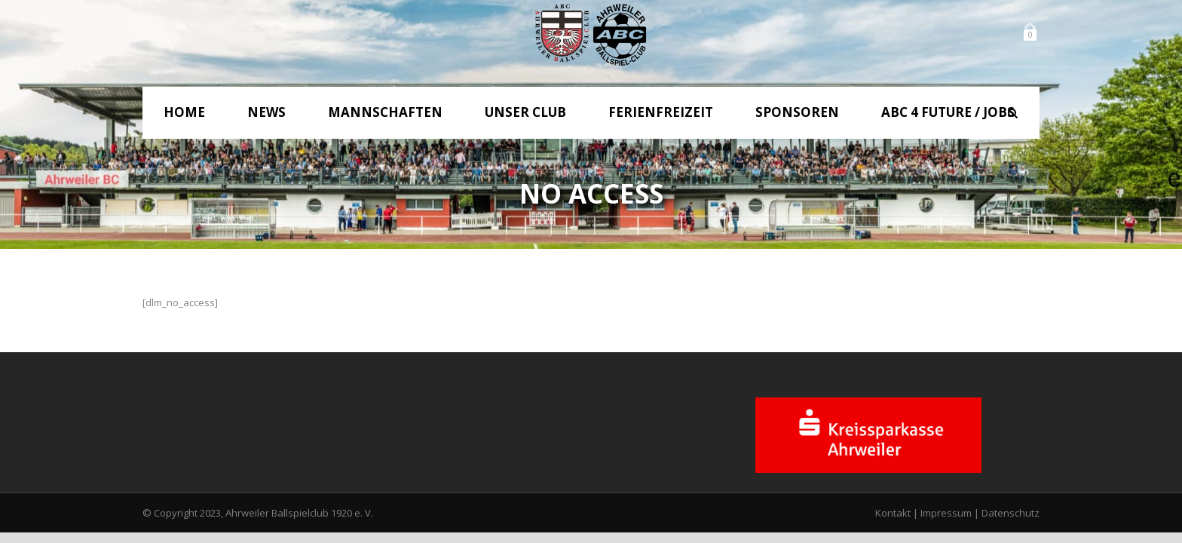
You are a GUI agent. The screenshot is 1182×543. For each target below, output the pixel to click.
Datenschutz (1010, 513)
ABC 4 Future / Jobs (948, 112)
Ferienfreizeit (660, 112)
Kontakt (893, 513)
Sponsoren (797, 112)
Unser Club (525, 112)
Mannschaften (385, 112)
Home (184, 112)
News (266, 112)
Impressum (946, 513)
